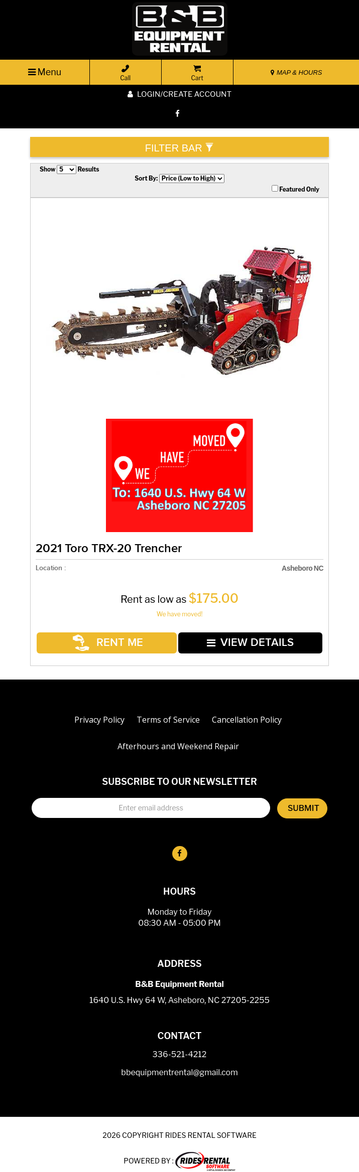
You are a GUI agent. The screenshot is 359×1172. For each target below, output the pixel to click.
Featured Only (295, 189)
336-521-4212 (180, 1046)
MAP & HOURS (296, 72)
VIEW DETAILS (249, 637)
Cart (197, 73)
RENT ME (110, 638)
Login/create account (179, 94)
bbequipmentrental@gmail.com (179, 1064)
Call (125, 73)
